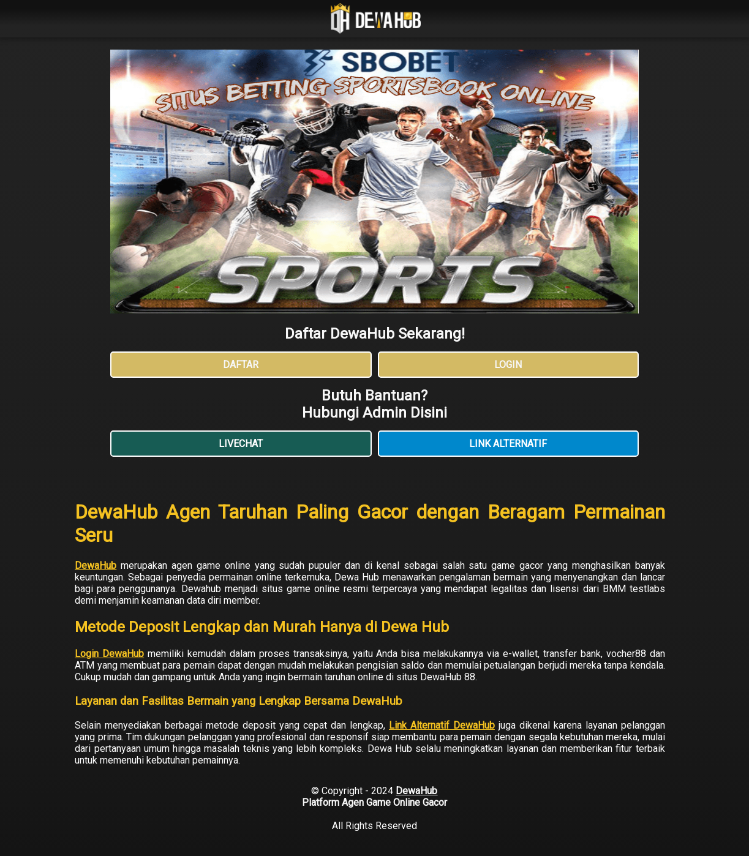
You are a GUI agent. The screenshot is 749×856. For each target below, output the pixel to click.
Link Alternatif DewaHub (442, 725)
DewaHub (95, 565)
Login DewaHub (109, 653)
